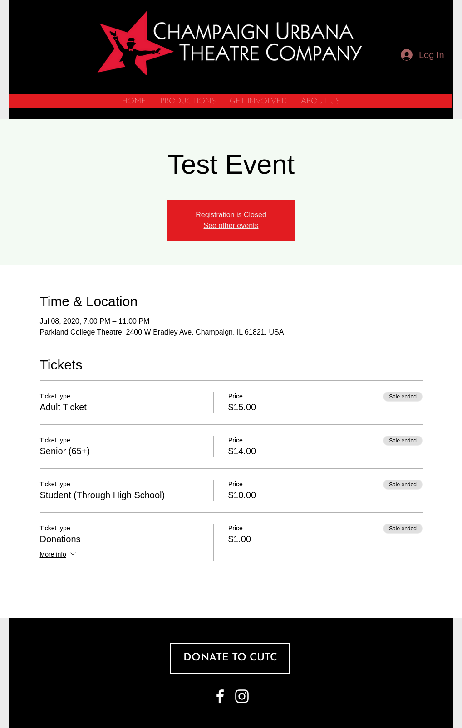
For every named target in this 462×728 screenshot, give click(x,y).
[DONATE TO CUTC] (230, 658)
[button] (187, 101)
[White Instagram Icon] (242, 696)
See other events (231, 225)
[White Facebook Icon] (220, 696)
